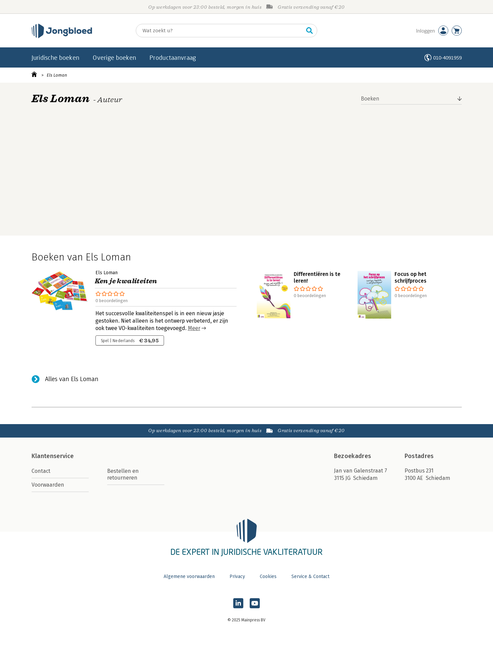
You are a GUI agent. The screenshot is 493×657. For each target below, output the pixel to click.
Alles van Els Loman (71, 379)
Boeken (370, 98)
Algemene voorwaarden (189, 576)
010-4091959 (447, 57)
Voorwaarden (48, 485)
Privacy (237, 576)
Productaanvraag (173, 57)
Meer (194, 328)
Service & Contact (310, 576)
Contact (41, 471)
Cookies (268, 576)
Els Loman (57, 75)
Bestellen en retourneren (123, 474)
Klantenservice (53, 456)
